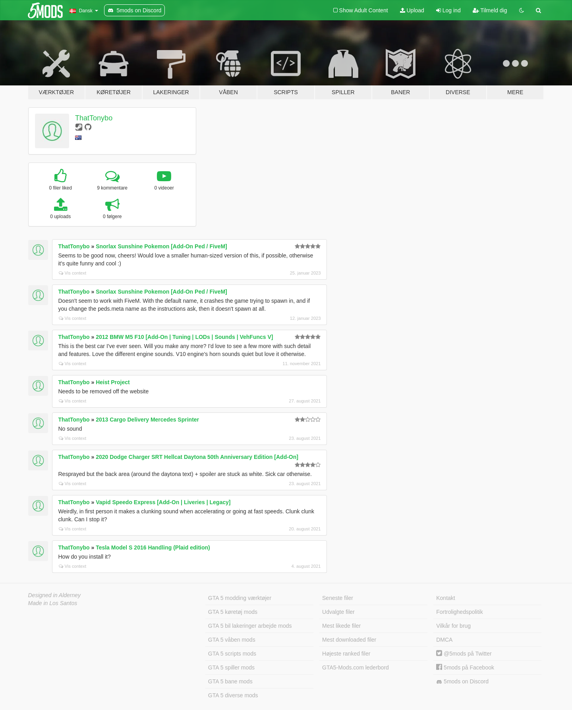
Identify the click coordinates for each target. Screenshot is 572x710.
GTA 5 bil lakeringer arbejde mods (250, 626)
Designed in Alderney (54, 595)
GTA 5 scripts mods (232, 653)
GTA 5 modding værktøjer (239, 598)
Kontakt (445, 598)
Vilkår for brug (453, 626)
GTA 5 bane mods (230, 681)
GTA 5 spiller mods (231, 667)
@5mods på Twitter (463, 653)
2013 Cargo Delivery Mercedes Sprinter (147, 419)
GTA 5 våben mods (231, 639)
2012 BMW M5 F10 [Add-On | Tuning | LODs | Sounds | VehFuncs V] (184, 337)
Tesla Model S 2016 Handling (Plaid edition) (153, 547)
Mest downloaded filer (349, 639)
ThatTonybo (93, 118)
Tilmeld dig (490, 10)
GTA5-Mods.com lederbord (355, 667)
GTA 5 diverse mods (233, 695)
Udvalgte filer (338, 612)
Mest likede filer (341, 626)
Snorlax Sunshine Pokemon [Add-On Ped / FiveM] (161, 246)
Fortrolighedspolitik (459, 612)
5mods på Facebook (465, 667)
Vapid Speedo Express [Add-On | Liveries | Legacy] (163, 502)
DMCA (444, 639)
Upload (412, 10)
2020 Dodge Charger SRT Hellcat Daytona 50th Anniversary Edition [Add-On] (197, 457)
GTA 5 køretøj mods (232, 612)
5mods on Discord (462, 681)
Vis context (73, 273)
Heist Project (113, 382)
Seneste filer (337, 598)
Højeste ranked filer (346, 653)
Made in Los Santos (52, 603)
